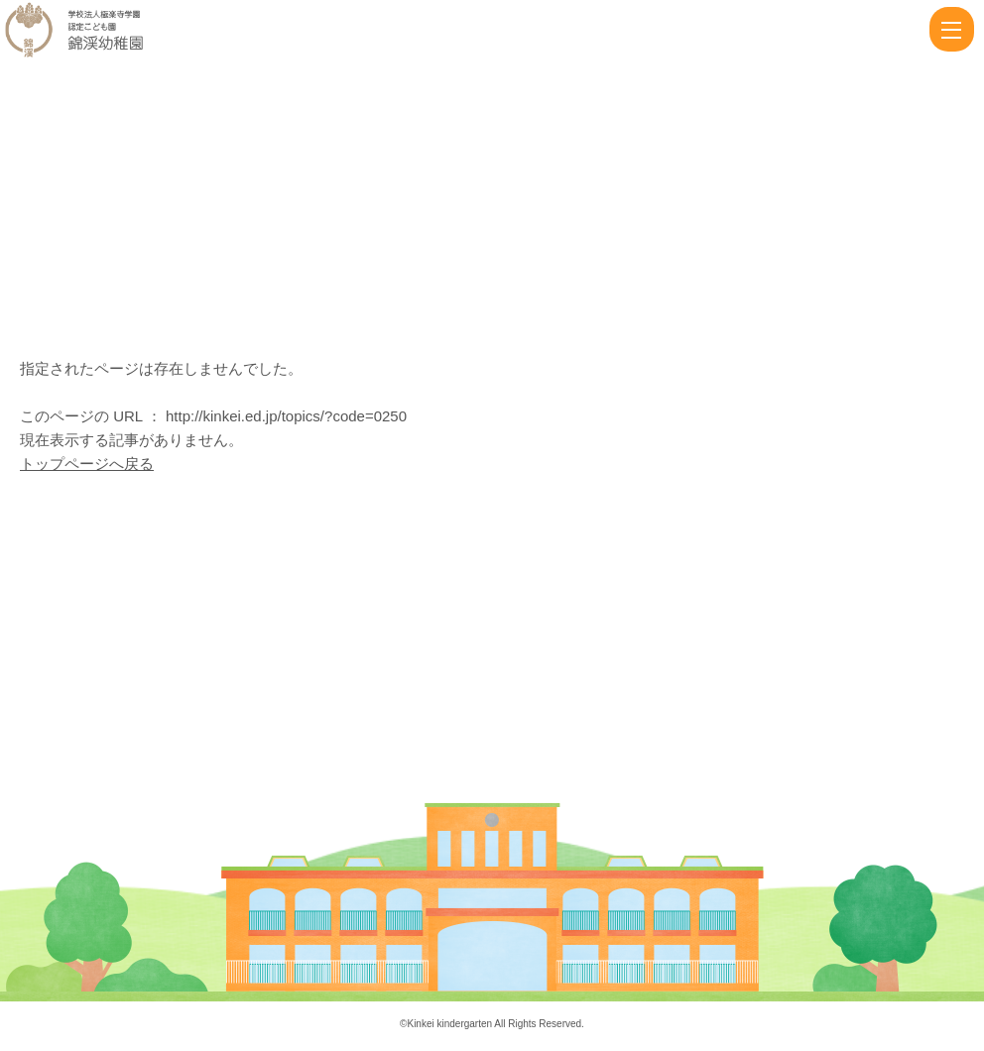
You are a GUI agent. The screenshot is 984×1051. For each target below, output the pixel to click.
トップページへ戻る (87, 463)
